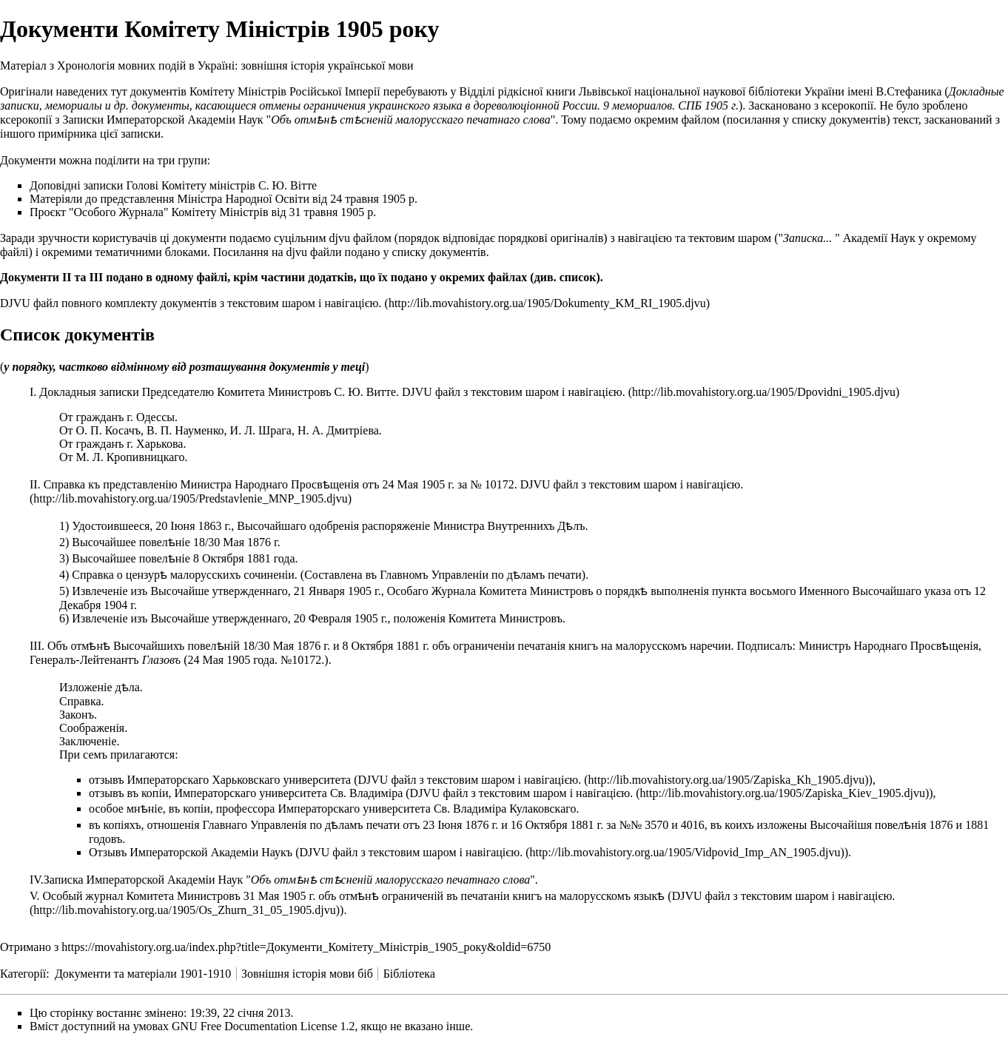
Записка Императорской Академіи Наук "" (289, 879)
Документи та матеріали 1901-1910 (143, 973)
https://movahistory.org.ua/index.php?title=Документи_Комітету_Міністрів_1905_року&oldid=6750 (306, 947)
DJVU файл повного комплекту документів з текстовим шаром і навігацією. (191, 303)
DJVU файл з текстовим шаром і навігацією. (513, 392)
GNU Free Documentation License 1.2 (263, 1026)
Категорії (23, 973)
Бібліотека (409, 973)
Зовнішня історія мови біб (307, 973)
